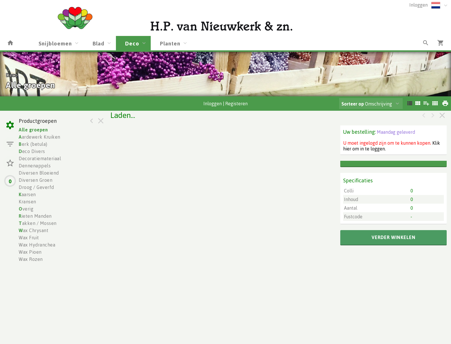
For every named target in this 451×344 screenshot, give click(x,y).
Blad (98, 43)
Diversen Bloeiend (39, 173)
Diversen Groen (35, 180)
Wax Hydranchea (37, 245)
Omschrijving (366, 104)
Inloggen (418, 5)
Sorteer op (352, 104)
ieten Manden (35, 216)
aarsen (27, 194)
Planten (170, 43)
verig (26, 209)
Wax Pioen (30, 252)
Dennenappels (35, 166)
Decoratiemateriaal (40, 158)
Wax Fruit (29, 237)
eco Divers (32, 151)
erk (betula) (33, 144)
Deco (132, 43)
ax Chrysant (33, 230)
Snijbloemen (55, 43)
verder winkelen (394, 237)
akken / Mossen (38, 223)
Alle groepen (33, 130)
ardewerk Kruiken (39, 137)
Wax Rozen (31, 259)
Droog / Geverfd (36, 187)
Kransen (27, 202)
